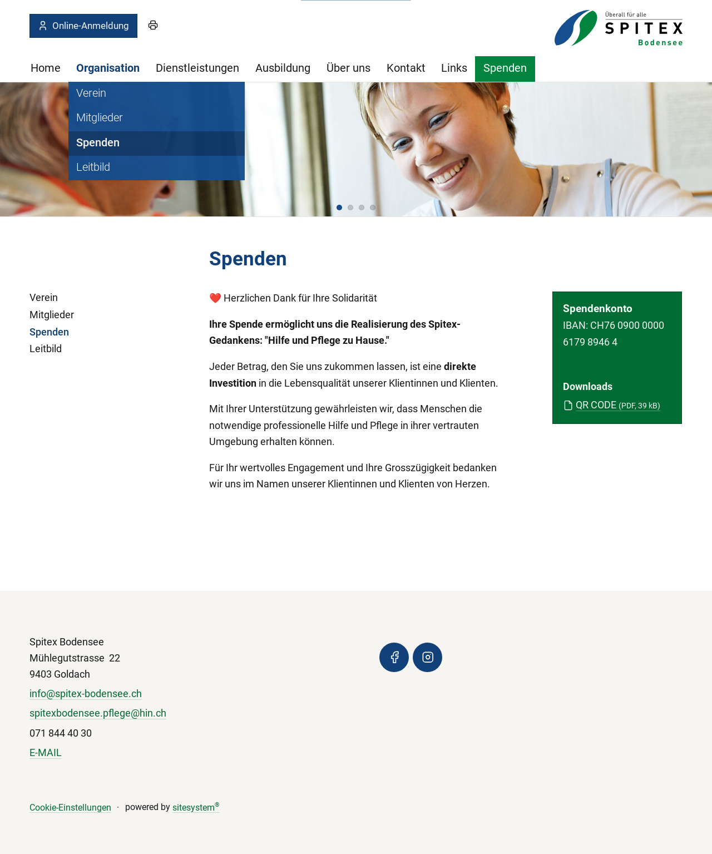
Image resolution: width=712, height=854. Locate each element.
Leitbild (45, 348)
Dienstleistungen (197, 68)
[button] (339, 207)
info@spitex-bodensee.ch (85, 693)
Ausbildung (282, 68)
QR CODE (618, 405)
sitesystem (196, 807)
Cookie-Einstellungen (70, 807)
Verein (43, 297)
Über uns (348, 68)
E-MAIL (45, 752)
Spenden (505, 68)
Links (454, 68)
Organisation (108, 68)
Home (46, 68)
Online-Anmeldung (83, 25)
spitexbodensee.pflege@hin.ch (97, 713)
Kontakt (406, 68)
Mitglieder (51, 314)
